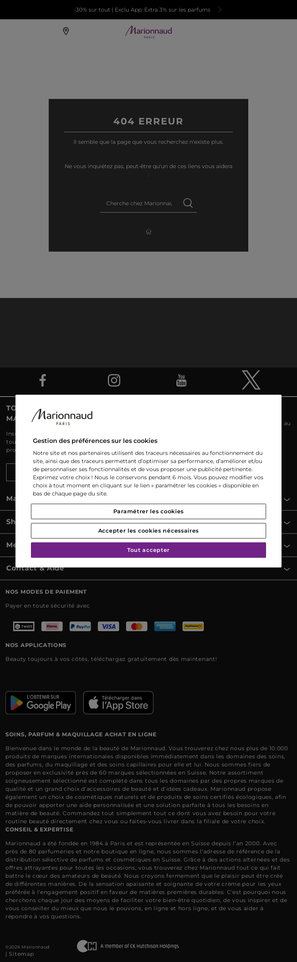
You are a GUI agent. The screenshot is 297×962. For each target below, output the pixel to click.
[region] (148, 481)
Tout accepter (148, 550)
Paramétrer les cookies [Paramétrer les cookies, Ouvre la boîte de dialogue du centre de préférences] (148, 511)
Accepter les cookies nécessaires (148, 530)
